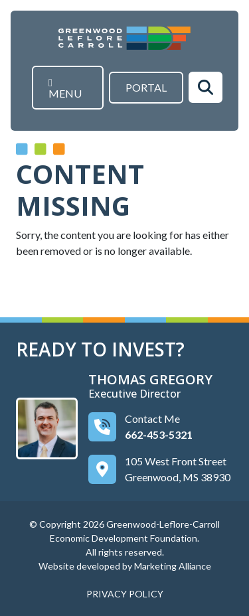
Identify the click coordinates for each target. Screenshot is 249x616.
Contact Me (152, 418)
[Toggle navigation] (68, 88)
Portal (146, 87)
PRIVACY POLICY (124, 593)
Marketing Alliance (172, 565)
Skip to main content (0, 11)
